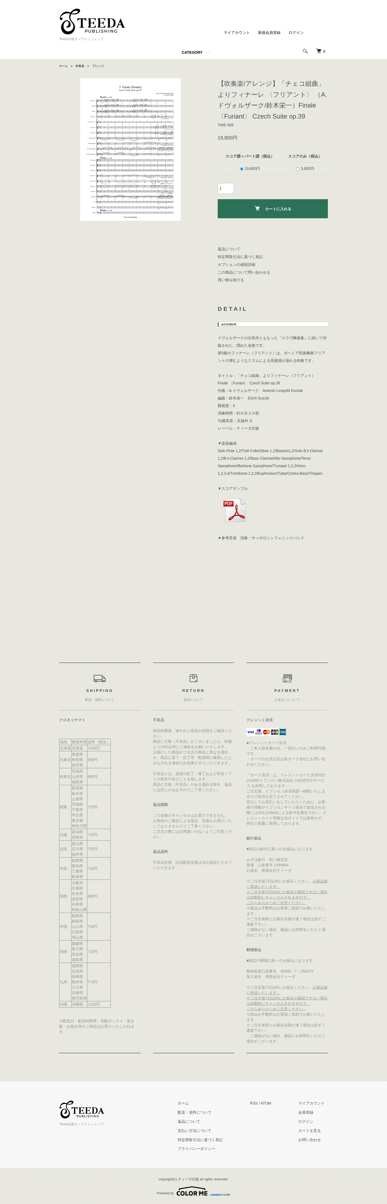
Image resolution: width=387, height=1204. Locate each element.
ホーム (64, 66)
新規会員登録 (269, 32)
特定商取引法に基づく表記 (240, 257)
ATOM (272, 1103)
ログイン (296, 32)
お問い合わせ (313, 1140)
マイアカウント (237, 32)
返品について (229, 249)
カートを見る (313, 1130)
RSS (260, 1103)
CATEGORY (192, 52)
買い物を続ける (231, 280)
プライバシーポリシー (205, 1148)
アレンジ (100, 66)
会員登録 (309, 1112)
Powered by (193, 1191)
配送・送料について (204, 1112)
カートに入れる (273, 208)
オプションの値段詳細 (236, 264)
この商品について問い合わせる (244, 272)
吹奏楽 (81, 66)
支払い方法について (204, 1130)
